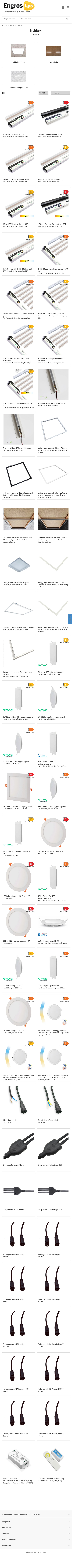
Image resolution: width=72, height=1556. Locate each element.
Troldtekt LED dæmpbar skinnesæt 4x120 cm (18, 362)
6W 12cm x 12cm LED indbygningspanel (18, 718)
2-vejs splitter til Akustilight (13, 1165)
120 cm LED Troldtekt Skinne (53, 180)
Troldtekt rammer (18, 62)
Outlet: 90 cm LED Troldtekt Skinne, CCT (18, 270)
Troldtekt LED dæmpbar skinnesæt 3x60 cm (53, 272)
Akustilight (54, 62)
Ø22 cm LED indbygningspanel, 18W (18, 942)
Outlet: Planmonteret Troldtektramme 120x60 (18, 675)
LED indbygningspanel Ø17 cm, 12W (18, 897)
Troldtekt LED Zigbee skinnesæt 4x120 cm (18, 406)
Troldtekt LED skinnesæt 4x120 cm (53, 316)
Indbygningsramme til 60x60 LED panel (53, 450)
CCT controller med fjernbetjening (53, 1480)
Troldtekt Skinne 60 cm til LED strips (53, 404)
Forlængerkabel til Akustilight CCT (53, 1345)
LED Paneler (10, 26)
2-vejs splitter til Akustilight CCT (50, 1165)
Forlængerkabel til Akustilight (18, 1256)
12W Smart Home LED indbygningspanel (18, 1077)
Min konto (5, 1533)
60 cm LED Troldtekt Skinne (18, 136)
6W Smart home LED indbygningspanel (53, 1033)
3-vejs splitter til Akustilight (13, 1210)
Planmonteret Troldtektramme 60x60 (18, 540)
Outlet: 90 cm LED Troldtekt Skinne (18, 180)
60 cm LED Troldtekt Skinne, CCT (18, 225)
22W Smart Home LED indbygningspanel (53, 1077)
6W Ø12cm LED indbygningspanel (53, 852)
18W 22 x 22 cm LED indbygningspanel (18, 808)
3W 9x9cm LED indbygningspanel (53, 673)
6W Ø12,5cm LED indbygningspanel (53, 718)
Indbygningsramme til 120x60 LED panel (18, 628)
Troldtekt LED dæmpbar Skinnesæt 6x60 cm (18, 317)
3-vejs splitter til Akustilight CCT (50, 1210)
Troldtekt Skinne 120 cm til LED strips (18, 449)
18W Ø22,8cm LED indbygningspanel (53, 808)
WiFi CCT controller (18, 1482)
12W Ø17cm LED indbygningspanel (18, 763)
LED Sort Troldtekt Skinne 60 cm (53, 136)
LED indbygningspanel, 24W (53, 942)
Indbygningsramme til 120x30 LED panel (53, 585)
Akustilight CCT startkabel (53, 1121)
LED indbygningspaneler (18, 88)
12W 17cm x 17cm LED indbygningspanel (53, 765)
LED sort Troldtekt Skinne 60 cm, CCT (53, 225)
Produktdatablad (29, 105)
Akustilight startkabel (18, 1121)
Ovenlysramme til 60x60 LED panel (18, 584)
